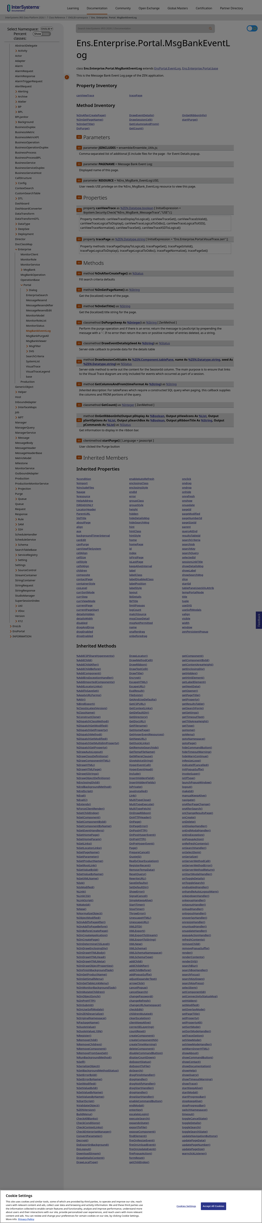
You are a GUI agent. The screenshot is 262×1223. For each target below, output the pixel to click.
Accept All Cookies (213, 1210)
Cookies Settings (186, 1210)
